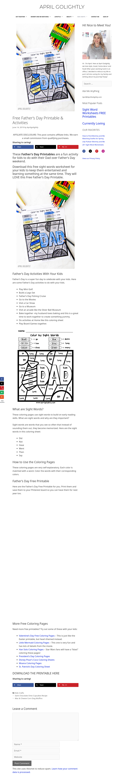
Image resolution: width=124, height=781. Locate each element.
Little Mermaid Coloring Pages (34, 642)
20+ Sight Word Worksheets (93, 145)
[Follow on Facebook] (85, 151)
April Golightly (62, 7)
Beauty (71, 17)
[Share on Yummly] (2, 397)
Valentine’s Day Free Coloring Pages (37, 635)
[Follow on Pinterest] (98, 151)
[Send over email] (2, 392)
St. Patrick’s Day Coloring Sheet (34, 666)
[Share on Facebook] (23, 147)
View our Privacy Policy (91, 158)
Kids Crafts (83, 17)
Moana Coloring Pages (30, 663)
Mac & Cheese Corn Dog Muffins (29, 698)
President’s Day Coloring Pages (34, 656)
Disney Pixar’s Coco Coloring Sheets (37, 659)
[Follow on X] (92, 151)
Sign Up (105, 17)
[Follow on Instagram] (104, 151)
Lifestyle (60, 17)
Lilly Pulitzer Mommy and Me (93, 141)
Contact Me (95, 17)
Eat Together (22, 17)
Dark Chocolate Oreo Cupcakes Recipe (31, 695)
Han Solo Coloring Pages (31, 649)
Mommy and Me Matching (42, 17)
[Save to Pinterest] (67, 147)
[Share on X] (45, 147)
